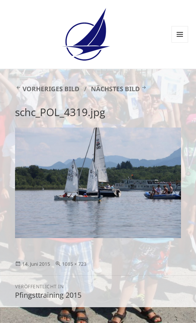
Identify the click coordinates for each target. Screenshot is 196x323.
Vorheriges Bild (51, 89)
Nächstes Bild (115, 89)
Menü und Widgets (180, 42)
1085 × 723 (74, 264)
